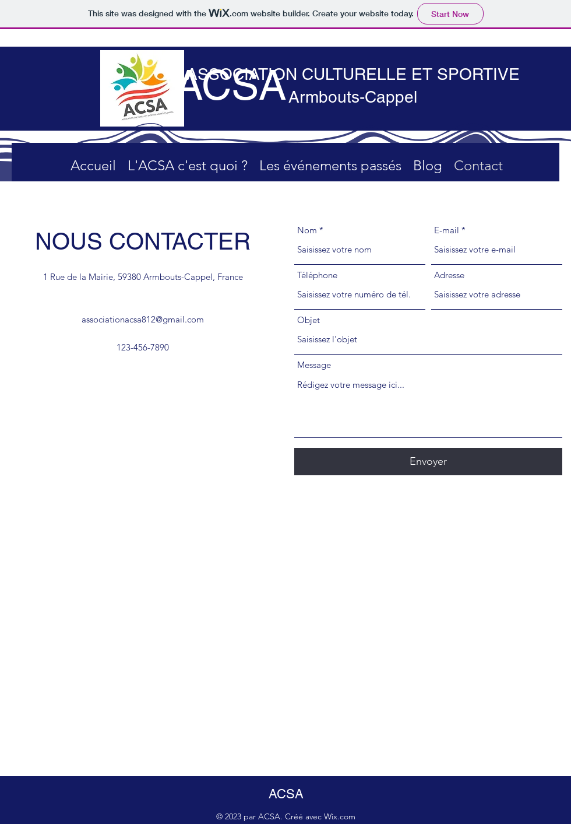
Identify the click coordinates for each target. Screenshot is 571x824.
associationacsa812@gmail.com (143, 319)
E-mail (446, 230)
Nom (307, 230)
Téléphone (317, 275)
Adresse (449, 275)
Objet (308, 319)
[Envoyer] (428, 461)
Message (314, 364)
